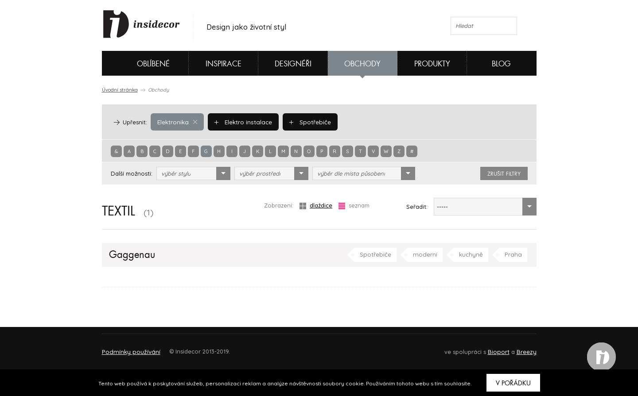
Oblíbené (138, 63)
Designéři (293, 64)
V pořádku (513, 383)
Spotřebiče (308, 121)
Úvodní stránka (120, 90)
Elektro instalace (242, 121)
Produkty (432, 64)
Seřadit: (417, 206)
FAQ (521, 347)
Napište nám (183, 347)
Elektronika (177, 121)
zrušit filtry (504, 173)
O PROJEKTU (127, 347)
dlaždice (316, 205)
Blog (501, 64)
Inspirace (223, 64)
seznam (354, 205)
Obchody (362, 64)
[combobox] (193, 173)
